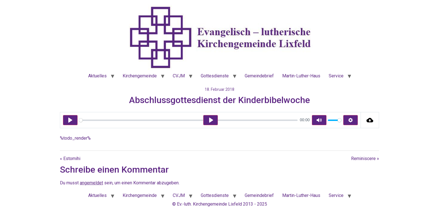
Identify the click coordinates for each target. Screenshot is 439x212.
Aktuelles (97, 75)
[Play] (70, 120)
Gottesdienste (215, 75)
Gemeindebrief (259, 75)
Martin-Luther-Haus (301, 75)
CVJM (179, 75)
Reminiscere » (365, 158)
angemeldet (91, 182)
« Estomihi (70, 158)
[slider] (188, 120)
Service (336, 75)
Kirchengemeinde (140, 75)
